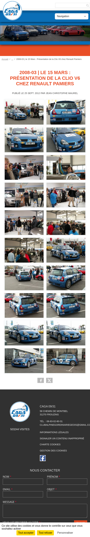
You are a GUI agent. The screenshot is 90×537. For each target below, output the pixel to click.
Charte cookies (50, 444)
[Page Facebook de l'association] (43, 458)
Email (8, 489)
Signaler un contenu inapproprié (62, 438)
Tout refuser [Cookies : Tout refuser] (45, 532)
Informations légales (54, 432)
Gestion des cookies (53, 450)
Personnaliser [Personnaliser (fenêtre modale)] (65, 532)
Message (9, 502)
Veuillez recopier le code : (22, 522)
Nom (7, 476)
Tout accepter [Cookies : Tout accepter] (26, 532)
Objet (52, 489)
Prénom (53, 476)
